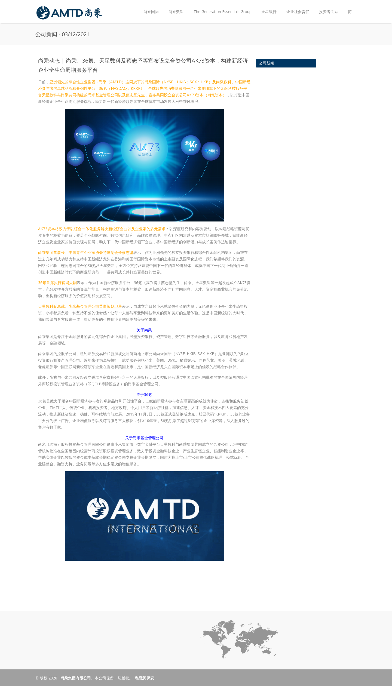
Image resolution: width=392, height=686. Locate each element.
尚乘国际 (151, 11)
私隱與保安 (144, 678)
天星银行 (269, 11)
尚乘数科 (176, 11)
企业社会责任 (297, 11)
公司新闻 (266, 63)
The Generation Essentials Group (223, 11)
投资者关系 (327, 7)
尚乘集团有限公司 (75, 678)
